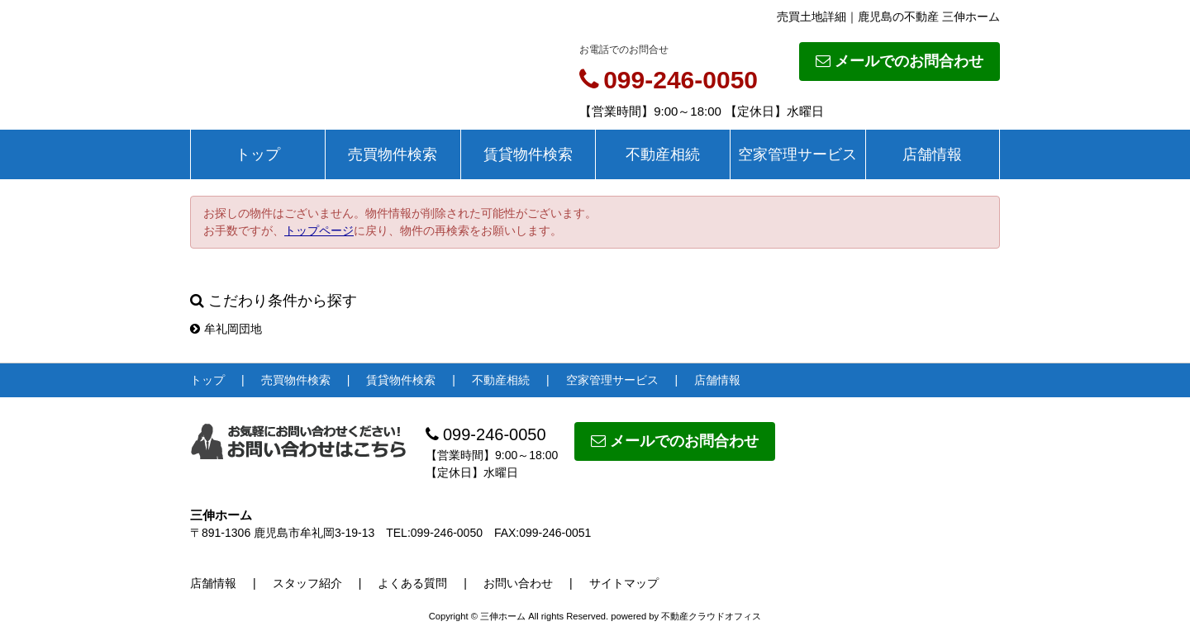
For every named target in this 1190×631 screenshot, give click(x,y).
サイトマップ (624, 583)
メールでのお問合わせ (899, 61)
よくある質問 (412, 583)
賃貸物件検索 (528, 154)
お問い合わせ (518, 583)
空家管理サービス (797, 154)
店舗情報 (932, 154)
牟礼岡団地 (226, 328)
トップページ (319, 230)
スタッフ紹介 (307, 583)
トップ (258, 154)
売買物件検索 (392, 154)
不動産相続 (663, 154)
